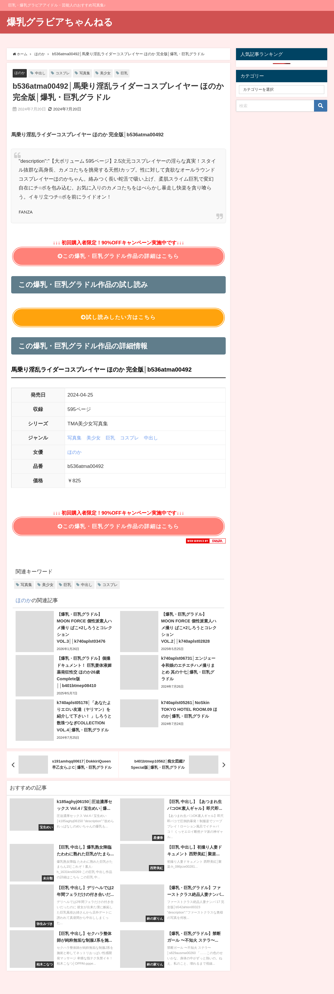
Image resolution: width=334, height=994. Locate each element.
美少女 (109, 73)
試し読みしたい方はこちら (118, 319)
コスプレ (65, 73)
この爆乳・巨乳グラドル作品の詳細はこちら (118, 257)
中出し (41, 73)
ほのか (20, 73)
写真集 (88, 73)
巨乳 (129, 73)
